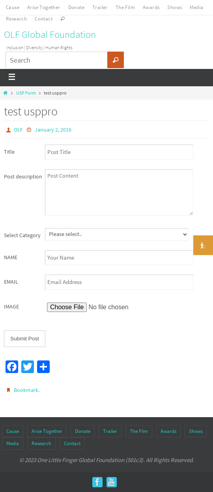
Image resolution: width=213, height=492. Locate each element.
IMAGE (11, 306)
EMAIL (11, 281)
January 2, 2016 (53, 129)
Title (9, 151)
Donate (76, 7)
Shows (174, 7)
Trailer (100, 7)
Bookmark (26, 390)
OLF (18, 129)
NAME (10, 257)
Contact (43, 18)
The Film (125, 7)
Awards (151, 7)
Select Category (22, 235)
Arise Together (43, 7)
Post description (23, 176)
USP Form (26, 93)
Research (16, 18)
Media (196, 7)
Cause (12, 7)
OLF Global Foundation (50, 34)
